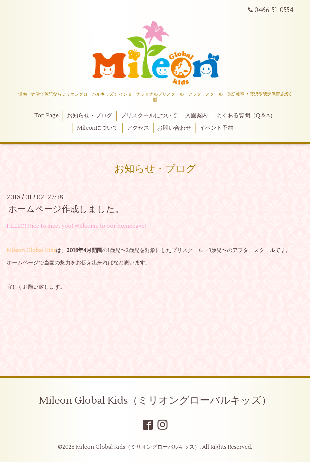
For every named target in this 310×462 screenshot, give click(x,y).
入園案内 (196, 115)
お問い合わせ (174, 128)
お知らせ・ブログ (89, 115)
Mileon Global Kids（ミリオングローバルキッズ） (155, 400)
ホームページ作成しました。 (66, 209)
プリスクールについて (149, 115)
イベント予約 (216, 128)
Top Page (46, 115)
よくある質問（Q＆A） (246, 115)
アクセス (138, 128)
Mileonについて (97, 128)
